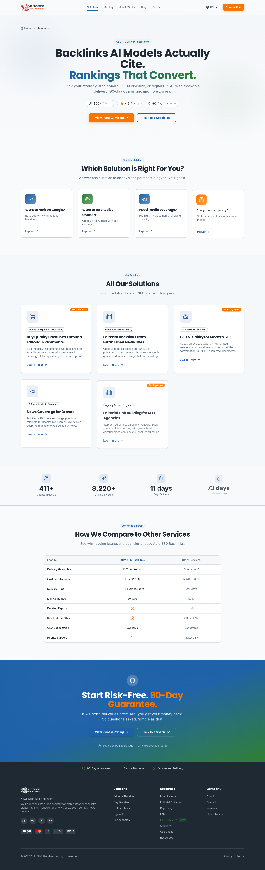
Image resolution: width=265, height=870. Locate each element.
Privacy (227, 856)
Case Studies (215, 814)
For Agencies (122, 819)
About (210, 796)
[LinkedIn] (24, 821)
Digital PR (119, 814)
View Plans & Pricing (111, 121)
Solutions (92, 8)
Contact (157, 7)
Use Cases (166, 831)
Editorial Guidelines (171, 802)
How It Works (127, 7)
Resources (166, 837)
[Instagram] (41, 821)
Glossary (165, 825)
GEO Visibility (122, 808)
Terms (240, 856)
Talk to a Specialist (156, 121)
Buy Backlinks (122, 802)
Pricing (108, 7)
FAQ (162, 814)
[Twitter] (32, 821)
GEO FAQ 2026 (173, 819)
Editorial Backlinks (125, 796)
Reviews (212, 808)
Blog (144, 7)
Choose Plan (233, 7)
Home (26, 28)
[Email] (50, 821)
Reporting (166, 808)
